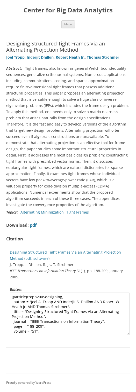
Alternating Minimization (42, 212)
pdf (33, 225)
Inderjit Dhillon (40, 57)
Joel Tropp (15, 57)
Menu (68, 24)
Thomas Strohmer (103, 57)
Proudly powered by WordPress (28, 382)
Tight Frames (77, 212)
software (40, 258)
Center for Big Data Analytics (68, 10)
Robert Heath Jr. (70, 57)
